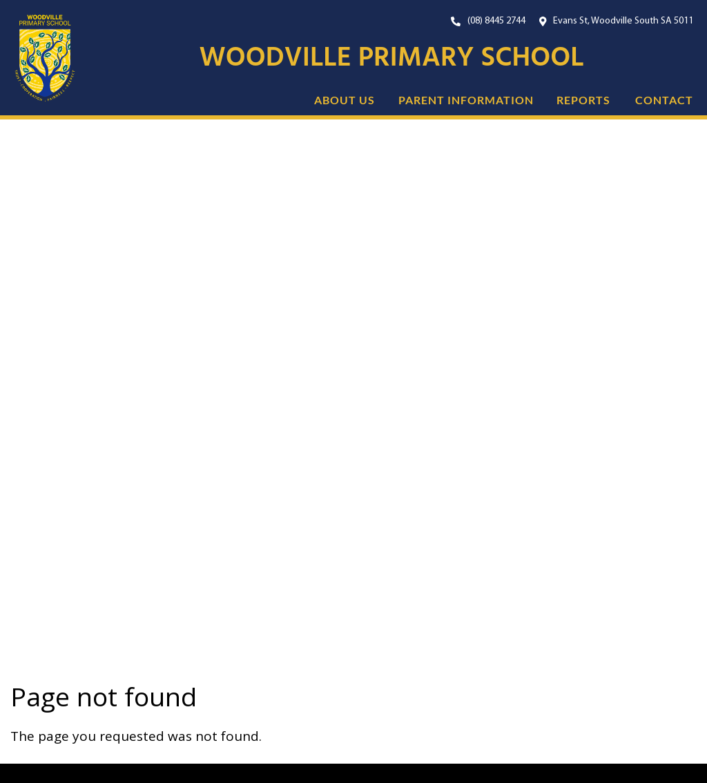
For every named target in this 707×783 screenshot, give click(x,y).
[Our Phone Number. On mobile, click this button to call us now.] (488, 21)
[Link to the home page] (38, 58)
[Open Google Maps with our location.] (616, 21)
